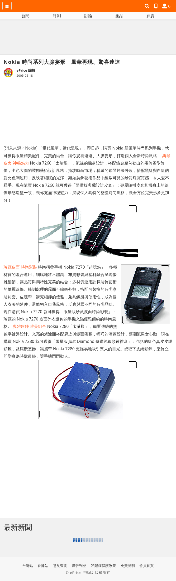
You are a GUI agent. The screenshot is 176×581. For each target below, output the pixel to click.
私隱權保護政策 (103, 565)
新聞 (25, 15)
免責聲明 (128, 565)
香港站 (43, 565)
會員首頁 (146, 565)
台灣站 (27, 565)
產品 (119, 15)
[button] (148, 6)
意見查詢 (60, 565)
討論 (88, 15)
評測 (57, 15)
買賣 (151, 15)
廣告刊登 (79, 565)
